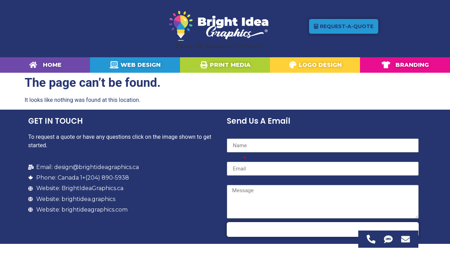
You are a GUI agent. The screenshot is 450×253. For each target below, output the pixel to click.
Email (234, 159)
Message (238, 182)
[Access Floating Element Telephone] (371, 239)
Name (234, 135)
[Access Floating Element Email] (405, 239)
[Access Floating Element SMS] (388, 239)
